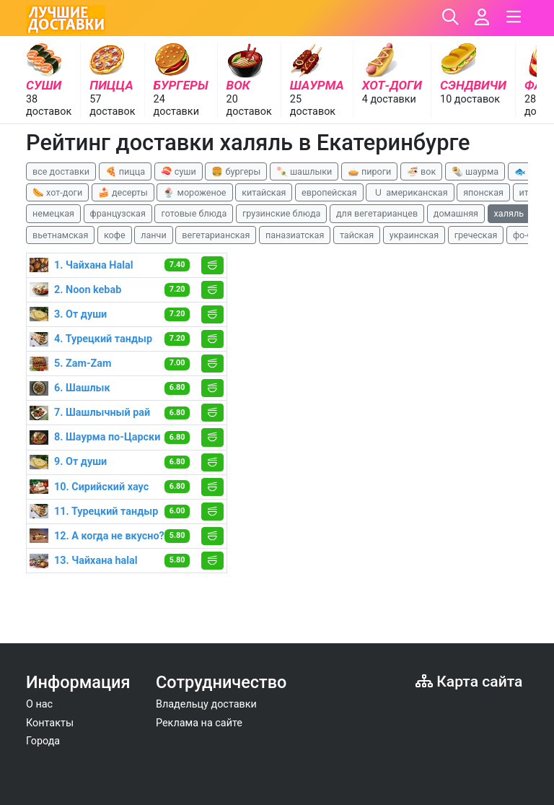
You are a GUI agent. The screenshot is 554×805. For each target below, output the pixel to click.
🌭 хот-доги (57, 192)
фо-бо (525, 235)
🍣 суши (178, 171)
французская (118, 213)
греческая (476, 235)
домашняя (456, 213)
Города (43, 741)
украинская (414, 235)
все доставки (60, 171)
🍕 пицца (125, 171)
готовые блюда (194, 213)
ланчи (154, 235)
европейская (329, 192)
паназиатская (294, 235)
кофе (115, 235)
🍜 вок (421, 171)
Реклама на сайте (199, 723)
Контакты (50, 723)
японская (483, 192)
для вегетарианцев (377, 213)
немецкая (53, 213)
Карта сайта (469, 681)
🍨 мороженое (194, 192)
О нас (39, 704)
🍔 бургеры (235, 171)
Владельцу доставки (206, 704)
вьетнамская (60, 235)
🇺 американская (409, 192)
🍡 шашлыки (304, 171)
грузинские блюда (281, 213)
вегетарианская (216, 235)
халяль (509, 213)
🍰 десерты (123, 192)
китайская (264, 192)
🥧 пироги (369, 171)
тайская (357, 235)
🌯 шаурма (475, 171)
